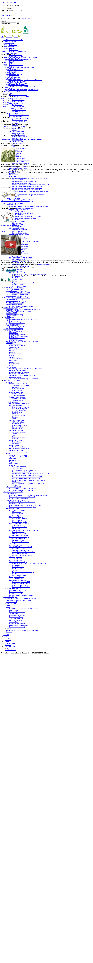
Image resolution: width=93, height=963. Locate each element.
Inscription (8, 944)
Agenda (5, 346)
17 (5, 407)
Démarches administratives (14, 597)
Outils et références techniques (15, 607)
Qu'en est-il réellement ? (45, 568)
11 (7, 404)
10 (5, 404)
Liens (17, 37)
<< (2, 413)
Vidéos (8, 625)
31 (5, 411)
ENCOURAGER (13, 203)
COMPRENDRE (13, 40)
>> (12, 413)
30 (3, 411)
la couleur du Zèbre (10, 954)
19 (9, 407)
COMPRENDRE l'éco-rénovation (13, 592)
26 (9, 409)
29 (1, 411)
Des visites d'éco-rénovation (14, 628)
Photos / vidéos (7, 349)
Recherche (8, 946)
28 (12, 409)
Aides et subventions (12, 617)
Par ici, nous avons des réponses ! (11, 529)
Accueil (3, 356)
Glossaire (10, 37)
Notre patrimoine (11, 594)
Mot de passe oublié (6, 15)
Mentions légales (10, 948)
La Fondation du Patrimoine (14, 618)
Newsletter (8, 949)
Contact (7, 941)
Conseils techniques (12, 605)
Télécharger (6, 431)
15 (1, 407)
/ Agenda (23, 356)
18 (7, 407)
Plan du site (8, 943)
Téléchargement (8, 352)
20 (10, 407)
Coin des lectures (11, 600)
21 (12, 407)
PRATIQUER (12, 91)
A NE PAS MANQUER (10, 308)
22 (1, 409)
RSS (7, 953)
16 (3, 407)
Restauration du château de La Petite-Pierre (21, 444)
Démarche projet (11, 604)
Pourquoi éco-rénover (12, 613)
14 (12, 404)
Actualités (6, 939)
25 (7, 409)
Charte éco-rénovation (12, 609)
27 (10, 409)
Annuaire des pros (8, 347)
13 (10, 404)
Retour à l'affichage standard (9, 2)
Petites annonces (8, 351)
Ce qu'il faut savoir (11, 595)
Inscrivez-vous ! (26, 18)
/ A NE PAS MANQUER (12, 356)
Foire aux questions (12, 630)
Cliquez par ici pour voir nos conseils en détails (15, 505)
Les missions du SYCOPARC (15, 620)
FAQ (3, 37)
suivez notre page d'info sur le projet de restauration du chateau (31, 483)
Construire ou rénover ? (13, 615)
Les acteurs (9, 599)
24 (5, 409)
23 (3, 409)
